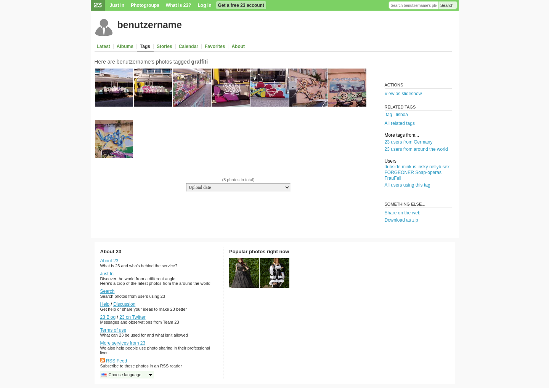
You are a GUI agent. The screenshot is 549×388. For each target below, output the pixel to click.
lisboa (402, 114)
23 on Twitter (132, 317)
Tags (145, 46)
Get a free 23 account (241, 5)
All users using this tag (407, 185)
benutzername (149, 24)
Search (447, 5)
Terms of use (113, 330)
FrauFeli (393, 178)
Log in (205, 5)
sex (446, 166)
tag (389, 114)
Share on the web (403, 213)
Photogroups (145, 5)
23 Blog (108, 317)
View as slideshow (403, 93)
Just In (117, 5)
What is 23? (178, 5)
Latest (103, 46)
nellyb (435, 166)
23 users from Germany (409, 142)
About (238, 46)
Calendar (188, 46)
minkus (409, 166)
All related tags (400, 123)
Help (105, 304)
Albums (125, 46)
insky (422, 166)
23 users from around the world (416, 149)
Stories (164, 46)
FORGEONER (399, 172)
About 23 (109, 260)
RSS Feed (116, 361)
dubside (393, 166)
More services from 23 (123, 343)
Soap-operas (428, 172)
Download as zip (401, 220)
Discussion (124, 304)
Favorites (215, 46)
